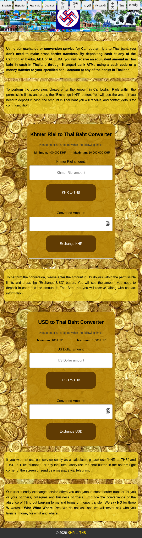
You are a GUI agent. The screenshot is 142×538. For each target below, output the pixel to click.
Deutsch (49, 5)
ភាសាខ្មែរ (133, 5)
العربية (87, 5)
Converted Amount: (71, 213)
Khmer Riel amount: (71, 161)
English (6, 5)
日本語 (63, 5)
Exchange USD (71, 431)
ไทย (122, 5)
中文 (112, 5)
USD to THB (71, 380)
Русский (100, 5)
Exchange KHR (71, 243)
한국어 (75, 5)
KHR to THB (71, 192)
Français (34, 5)
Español (20, 5)
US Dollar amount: (71, 349)
